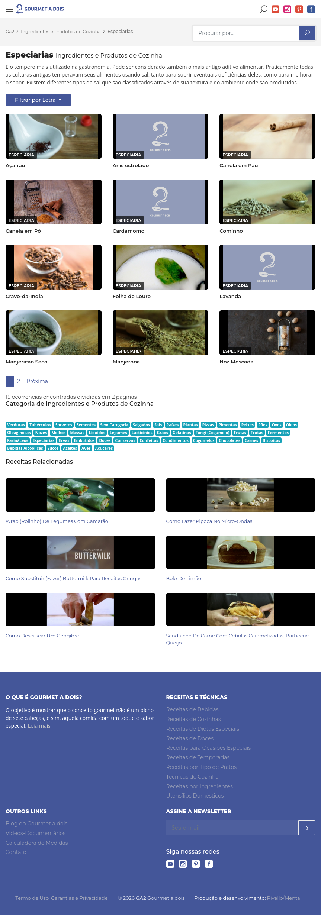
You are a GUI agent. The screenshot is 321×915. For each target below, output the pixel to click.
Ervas (64, 440)
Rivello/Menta (283, 898)
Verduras (16, 424)
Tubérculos (40, 424)
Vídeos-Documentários (35, 833)
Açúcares (104, 448)
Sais (158, 424)
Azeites (70, 448)
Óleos (291, 424)
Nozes (41, 432)
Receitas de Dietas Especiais (203, 728)
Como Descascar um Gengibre (42, 635)
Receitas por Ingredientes (199, 786)
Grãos (162, 432)
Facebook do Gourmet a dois (311, 9)
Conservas (125, 440)
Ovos (277, 424)
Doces (104, 440)
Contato (16, 852)
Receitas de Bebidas (192, 709)
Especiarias (120, 31)
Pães (262, 424)
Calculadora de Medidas (37, 842)
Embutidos (84, 440)
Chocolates (229, 440)
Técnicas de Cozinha (192, 776)
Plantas (190, 424)
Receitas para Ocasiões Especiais (208, 747)
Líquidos (97, 432)
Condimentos (176, 440)
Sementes (86, 424)
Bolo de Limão (183, 578)
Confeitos (148, 440)
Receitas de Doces (190, 738)
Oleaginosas (19, 432)
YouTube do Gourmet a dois (276, 9)
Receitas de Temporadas (198, 757)
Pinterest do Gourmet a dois (299, 9)
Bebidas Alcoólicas (25, 448)
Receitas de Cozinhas (193, 719)
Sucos (52, 448)
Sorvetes (63, 424)
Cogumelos (203, 440)
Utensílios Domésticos (195, 795)
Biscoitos (271, 440)
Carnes (251, 440)
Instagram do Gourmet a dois (287, 9)
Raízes (173, 424)
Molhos (58, 432)
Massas (77, 432)
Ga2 (10, 31)
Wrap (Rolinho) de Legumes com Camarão (57, 521)
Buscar (264, 9)
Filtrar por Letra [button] (36, 100)
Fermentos (278, 432)
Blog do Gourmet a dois (36, 823)
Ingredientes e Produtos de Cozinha (61, 31)
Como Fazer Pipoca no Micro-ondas (209, 521)
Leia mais (39, 725)
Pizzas (208, 424)
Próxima (37, 381)
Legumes (118, 432)
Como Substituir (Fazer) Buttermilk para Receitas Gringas (73, 578)
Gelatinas (182, 432)
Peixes (247, 424)
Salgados (141, 424)
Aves (86, 448)
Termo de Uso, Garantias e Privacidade (61, 898)
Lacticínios (142, 432)
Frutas (240, 432)
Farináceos (17, 440)
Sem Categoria (114, 424)
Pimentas (227, 424)
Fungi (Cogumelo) (212, 432)
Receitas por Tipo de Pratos (201, 767)
